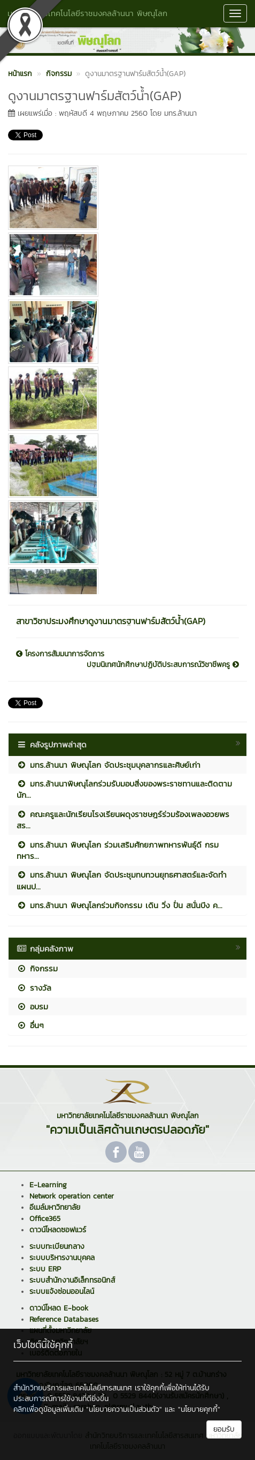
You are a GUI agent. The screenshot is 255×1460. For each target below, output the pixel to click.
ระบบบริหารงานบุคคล (62, 1257)
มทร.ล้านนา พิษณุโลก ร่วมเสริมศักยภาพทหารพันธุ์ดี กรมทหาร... (118, 850)
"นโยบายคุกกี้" (199, 1409)
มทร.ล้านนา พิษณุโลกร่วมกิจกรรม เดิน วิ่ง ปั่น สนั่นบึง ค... (119, 905)
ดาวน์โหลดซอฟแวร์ (57, 1230)
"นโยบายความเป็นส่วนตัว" (124, 1409)
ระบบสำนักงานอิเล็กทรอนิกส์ (72, 1280)
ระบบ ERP (45, 1269)
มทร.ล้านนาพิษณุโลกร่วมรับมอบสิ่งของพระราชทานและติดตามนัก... (124, 789)
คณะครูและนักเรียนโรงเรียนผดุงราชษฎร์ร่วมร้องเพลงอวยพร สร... (123, 820)
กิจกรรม (37, 968)
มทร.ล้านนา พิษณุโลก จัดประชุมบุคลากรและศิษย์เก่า (108, 765)
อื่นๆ (30, 1025)
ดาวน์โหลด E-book (58, 1308)
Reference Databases (63, 1319)
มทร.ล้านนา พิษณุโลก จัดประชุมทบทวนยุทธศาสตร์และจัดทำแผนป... (122, 880)
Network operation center (71, 1196)
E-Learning (48, 1185)
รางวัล (34, 988)
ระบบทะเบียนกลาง (56, 1246)
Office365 (44, 1218)
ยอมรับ (224, 1429)
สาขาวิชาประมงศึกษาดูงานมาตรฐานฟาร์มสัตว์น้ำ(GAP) (110, 621)
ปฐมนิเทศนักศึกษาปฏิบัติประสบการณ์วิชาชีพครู (163, 665)
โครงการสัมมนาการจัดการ (60, 654)
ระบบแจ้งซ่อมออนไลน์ (61, 1291)
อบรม (32, 1006)
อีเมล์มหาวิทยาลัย (54, 1207)
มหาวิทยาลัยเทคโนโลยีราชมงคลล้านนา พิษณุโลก (87, 13)
